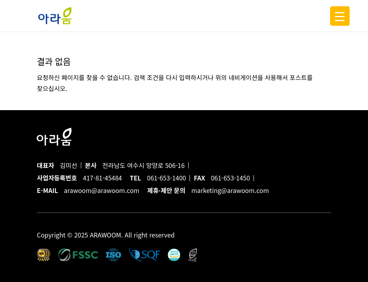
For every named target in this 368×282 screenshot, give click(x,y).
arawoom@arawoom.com (101, 190)
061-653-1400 (166, 177)
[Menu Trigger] (340, 16)
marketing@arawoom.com (230, 190)
